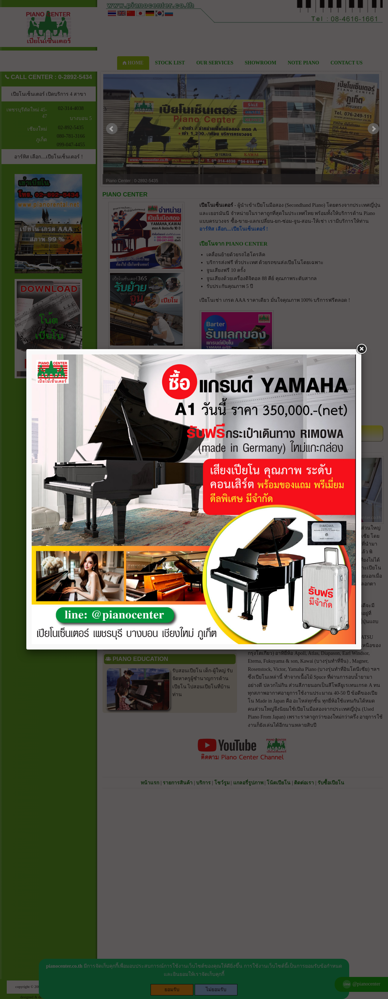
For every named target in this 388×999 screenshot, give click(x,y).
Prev (111, 129)
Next (373, 129)
